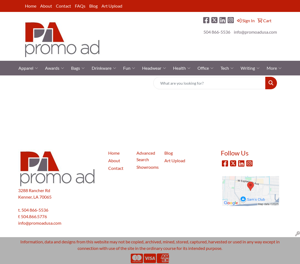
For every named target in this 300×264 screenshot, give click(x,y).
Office (205, 68)
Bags (78, 68)
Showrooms (147, 167)
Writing (250, 68)
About (46, 5)
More (274, 68)
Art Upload (111, 5)
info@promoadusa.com (255, 31)
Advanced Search (145, 156)
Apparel (28, 68)
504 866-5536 (216, 31)
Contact (63, 5)
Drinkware (104, 68)
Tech (227, 68)
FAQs (80, 5)
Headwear (154, 68)
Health (181, 68)
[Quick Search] (209, 83)
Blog (93, 5)
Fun (129, 68)
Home (30, 5)
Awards (54, 68)
